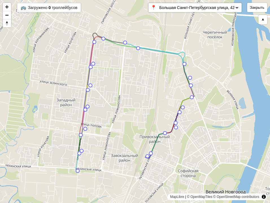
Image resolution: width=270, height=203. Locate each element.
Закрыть (257, 7)
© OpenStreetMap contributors (236, 197)
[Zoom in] (7, 7)
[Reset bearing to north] (7, 23)
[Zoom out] (7, 15)
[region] (135, 101)
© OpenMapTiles (199, 197)
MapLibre (177, 197)
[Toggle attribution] (263, 196)
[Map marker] (147, 156)
